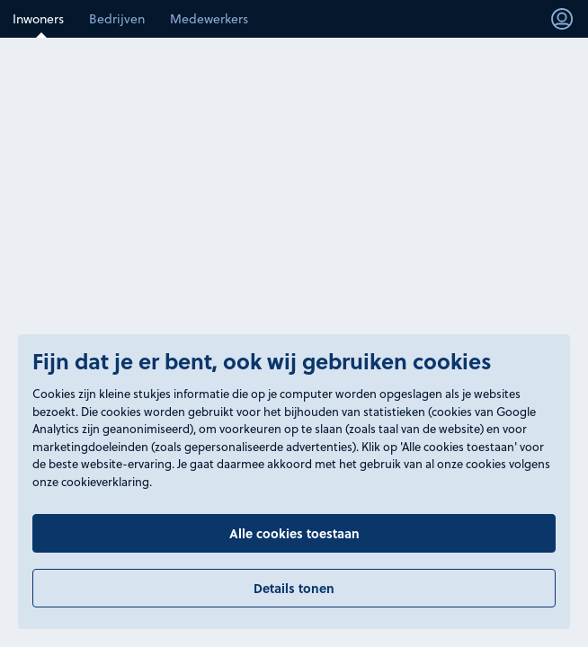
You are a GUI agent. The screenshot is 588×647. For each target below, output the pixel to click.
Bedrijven (117, 19)
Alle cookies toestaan (294, 533)
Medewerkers (209, 19)
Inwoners (38, 19)
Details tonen (294, 588)
